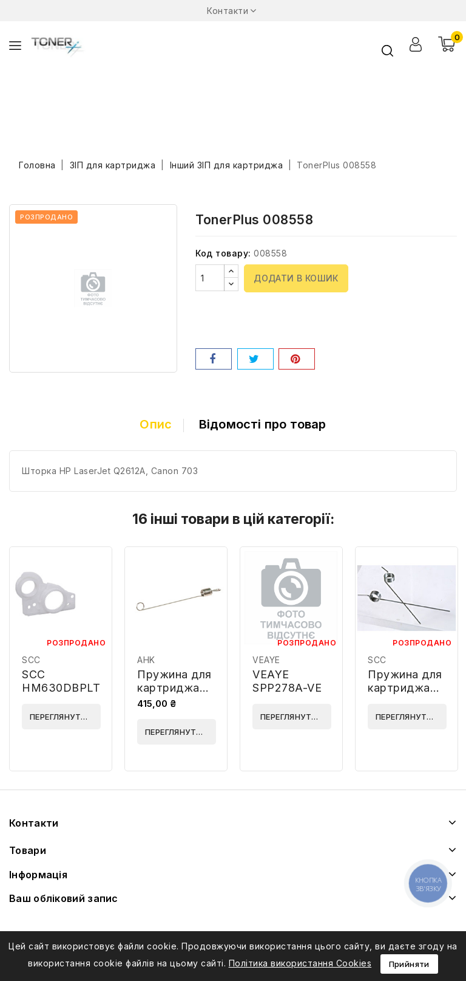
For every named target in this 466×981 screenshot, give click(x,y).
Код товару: (223, 253)
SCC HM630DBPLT (61, 681)
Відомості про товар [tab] (262, 424)
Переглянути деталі (65, 716)
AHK (146, 660)
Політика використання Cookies (300, 963)
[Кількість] (210, 277)
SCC (31, 660)
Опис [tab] (156, 424)
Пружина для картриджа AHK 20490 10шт (174, 694)
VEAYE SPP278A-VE (287, 681)
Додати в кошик (296, 278)
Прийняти (409, 964)
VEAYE (266, 660)
